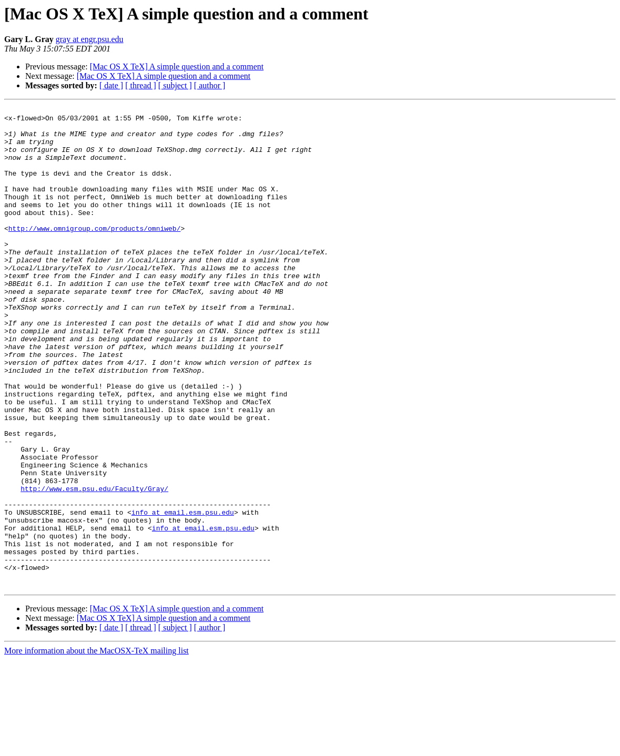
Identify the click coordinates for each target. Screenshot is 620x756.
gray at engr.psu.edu (90, 39)
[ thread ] (140, 85)
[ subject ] (175, 85)
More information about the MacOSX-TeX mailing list (96, 746)
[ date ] (111, 85)
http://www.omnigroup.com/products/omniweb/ (94, 253)
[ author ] (210, 85)
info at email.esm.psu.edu (182, 594)
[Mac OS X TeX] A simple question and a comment (177, 66)
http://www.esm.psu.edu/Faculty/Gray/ (94, 565)
